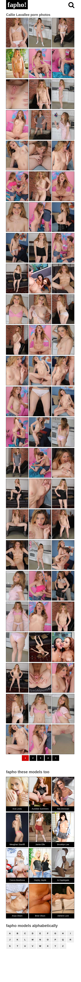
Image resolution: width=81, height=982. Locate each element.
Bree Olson (40, 916)
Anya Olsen (17, 916)
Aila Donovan (63, 809)
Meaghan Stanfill (17, 844)
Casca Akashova (17, 880)
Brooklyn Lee (63, 844)
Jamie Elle (40, 844)
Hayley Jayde (40, 880)
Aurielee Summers (40, 809)
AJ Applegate (63, 880)
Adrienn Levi (63, 916)
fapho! (17, 4)
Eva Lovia (17, 809)
